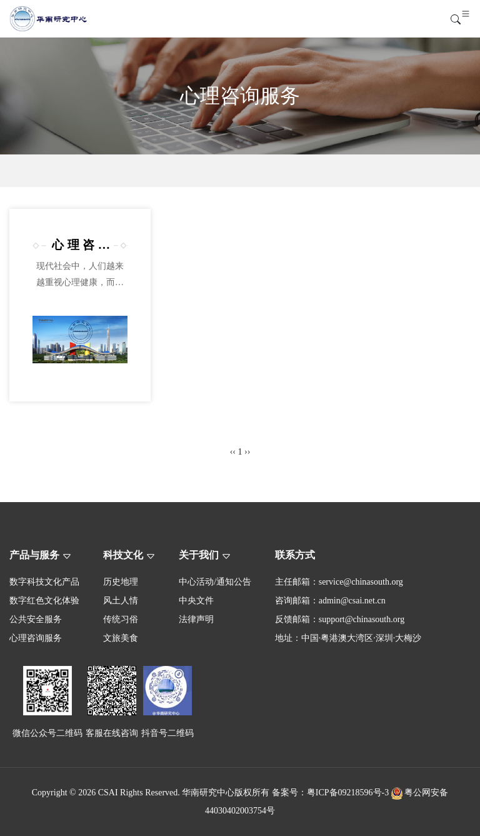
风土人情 (120, 600)
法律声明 (196, 619)
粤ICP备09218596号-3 (348, 792)
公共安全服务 (35, 619)
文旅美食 (120, 638)
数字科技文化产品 (44, 582)
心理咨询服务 (35, 638)
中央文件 (196, 600)
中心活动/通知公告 (215, 582)
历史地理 (120, 582)
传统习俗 (120, 619)
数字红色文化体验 (44, 600)
